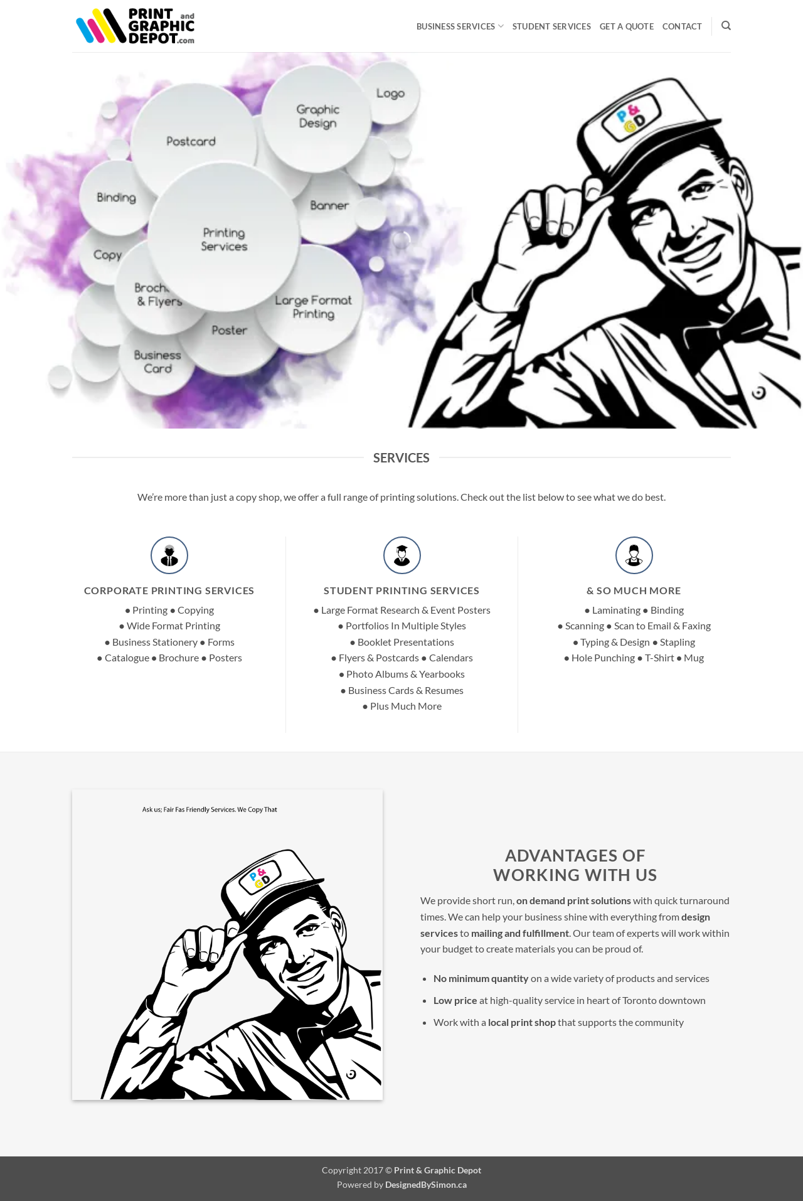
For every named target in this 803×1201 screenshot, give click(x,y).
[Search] (726, 26)
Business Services (460, 26)
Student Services (552, 26)
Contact (682, 26)
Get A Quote (627, 26)
